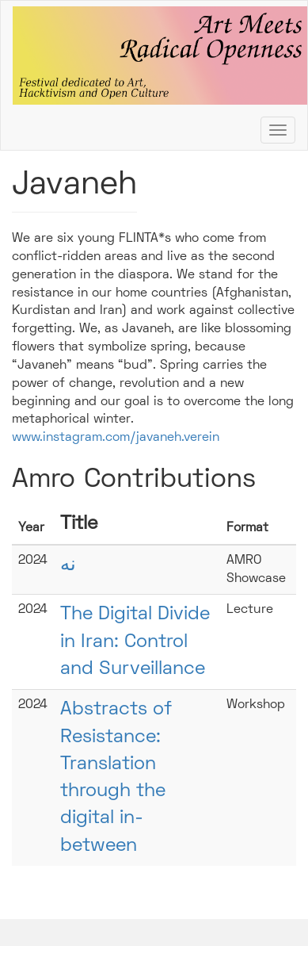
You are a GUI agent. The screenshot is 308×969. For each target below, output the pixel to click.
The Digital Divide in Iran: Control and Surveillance (135, 642)
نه (68, 565)
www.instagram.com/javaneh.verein (115, 437)
